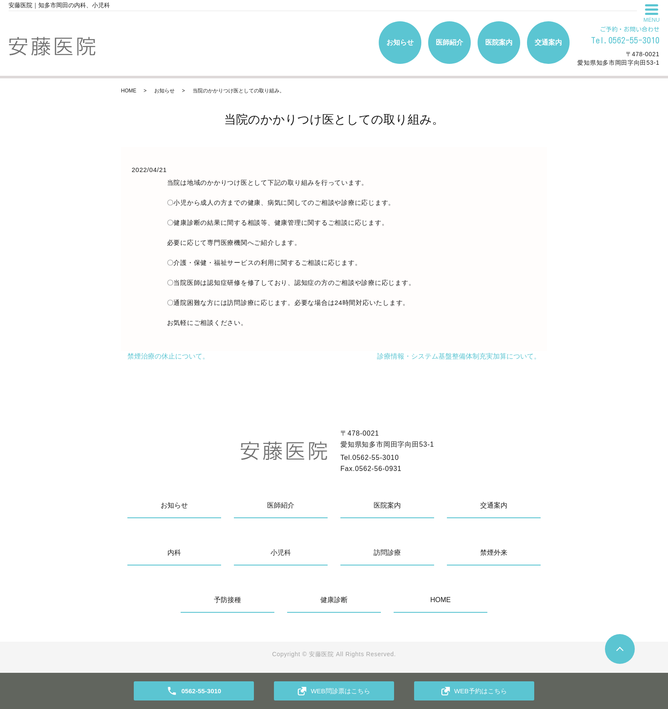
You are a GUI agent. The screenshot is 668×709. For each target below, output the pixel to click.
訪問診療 (387, 552)
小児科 (281, 552)
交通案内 (548, 42)
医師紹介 (449, 42)
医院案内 (499, 42)
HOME (128, 91)
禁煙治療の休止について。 (168, 356)
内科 (174, 552)
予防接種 (227, 599)
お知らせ (400, 42)
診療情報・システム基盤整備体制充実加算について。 (459, 356)
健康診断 (334, 599)
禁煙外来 (493, 552)
